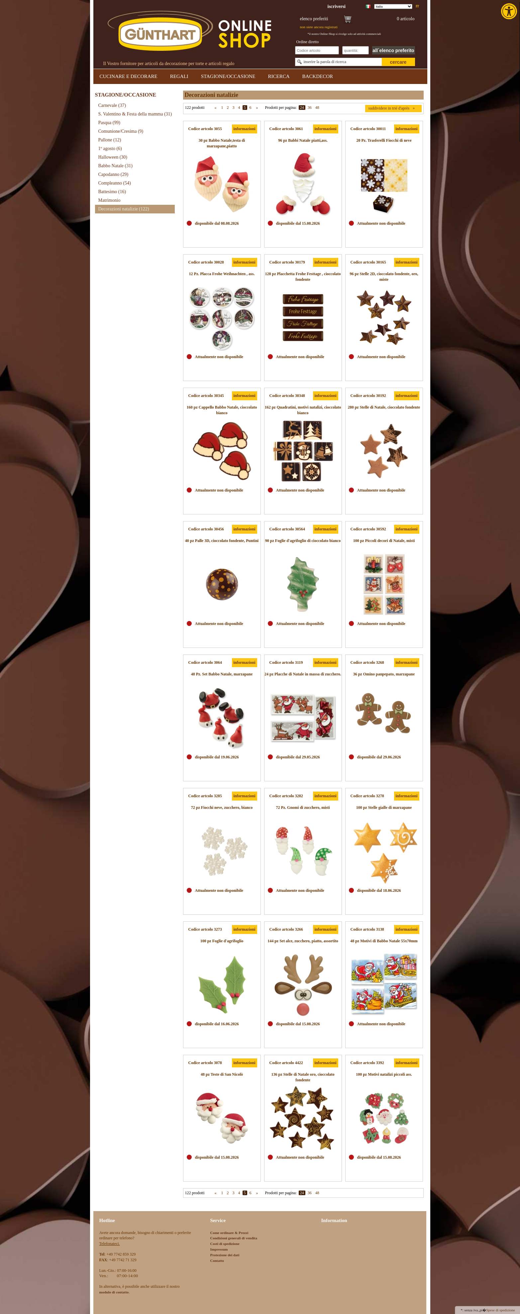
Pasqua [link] (109, 122)
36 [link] (310, 107)
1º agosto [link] (110, 148)
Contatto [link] (217, 1261)
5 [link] (245, 107)
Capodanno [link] (113, 174)
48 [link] (317, 107)
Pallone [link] (109, 139)
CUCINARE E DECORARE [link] (128, 76)
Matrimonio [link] (109, 200)
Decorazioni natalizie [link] (123, 208)
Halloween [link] (112, 157)
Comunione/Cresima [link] (121, 131)
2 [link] (228, 107)
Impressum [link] (219, 1249)
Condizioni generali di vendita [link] (234, 1238)
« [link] (216, 107)
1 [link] (222, 107)
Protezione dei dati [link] (225, 1255)
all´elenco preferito (393, 50)
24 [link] (302, 107)
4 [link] (239, 107)
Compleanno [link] (114, 183)
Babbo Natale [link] (115, 165)
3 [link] (234, 107)
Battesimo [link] (112, 191)
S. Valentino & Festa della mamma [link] (135, 114)
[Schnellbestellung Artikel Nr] (317, 50)
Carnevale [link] (112, 105)
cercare (398, 62)
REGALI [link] (179, 76)
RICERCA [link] (278, 76)
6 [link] (251, 107)
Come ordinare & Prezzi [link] (229, 1233)
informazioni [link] (245, 128)
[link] (509, 11)
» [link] (257, 107)
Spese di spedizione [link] (500, 1310)
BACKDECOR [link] (317, 76)
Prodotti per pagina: (281, 107)
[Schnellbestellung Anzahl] (355, 50)
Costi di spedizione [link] (225, 1244)
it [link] (417, 6)
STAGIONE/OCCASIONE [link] (228, 76)
